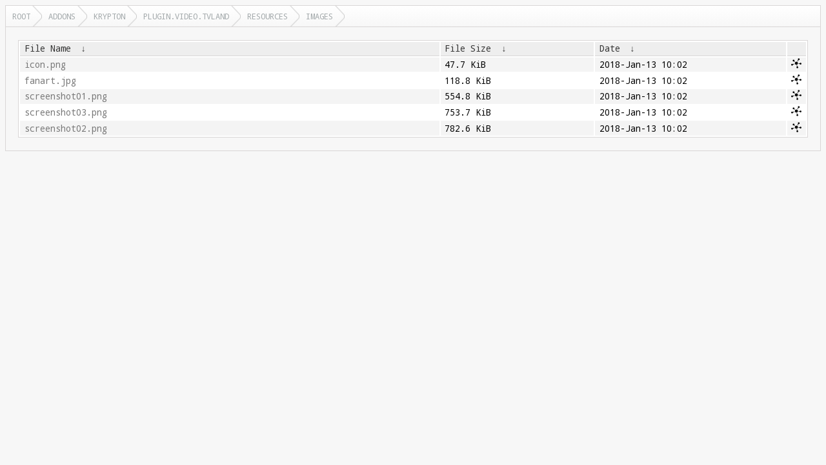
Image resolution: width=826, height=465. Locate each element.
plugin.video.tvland (186, 16)
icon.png (45, 64)
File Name (48, 48)
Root (21, 16)
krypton (109, 16)
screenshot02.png (66, 128)
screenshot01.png (66, 96)
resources (267, 16)
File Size (468, 48)
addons (62, 16)
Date (609, 48)
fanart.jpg (50, 81)
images (319, 16)
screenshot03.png (66, 112)
